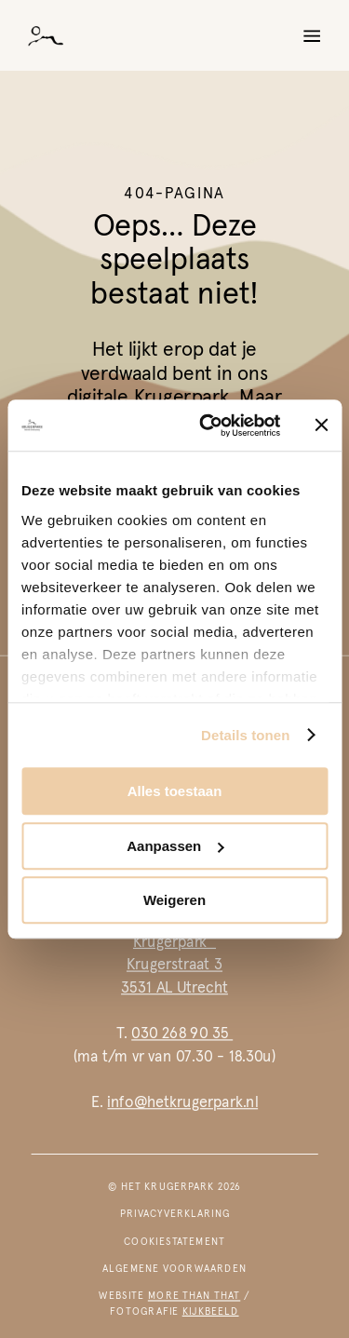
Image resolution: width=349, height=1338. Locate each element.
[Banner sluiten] (321, 425)
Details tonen (245, 735)
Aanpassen (175, 846)
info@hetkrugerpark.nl (182, 1102)
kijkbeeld (210, 1311)
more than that (194, 1296)
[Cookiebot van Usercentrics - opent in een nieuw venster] (208, 425)
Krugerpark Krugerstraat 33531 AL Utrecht (174, 964)
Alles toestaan (175, 791)
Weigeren (174, 900)
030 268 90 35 (182, 1033)
